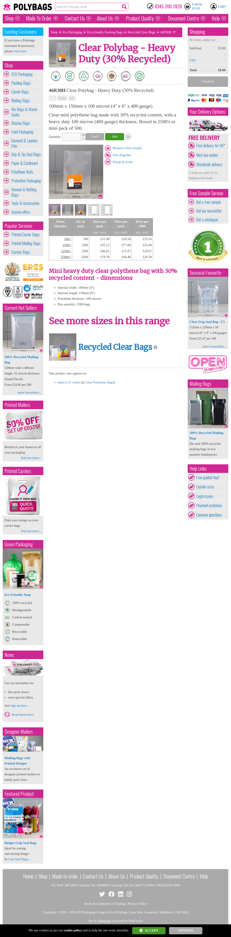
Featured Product (19, 793)
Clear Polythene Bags (99, 382)
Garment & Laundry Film (24, 143)
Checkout (207, 81)
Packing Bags (21, 83)
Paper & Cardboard (24, 163)
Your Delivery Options (207, 111)
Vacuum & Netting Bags (24, 192)
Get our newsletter (209, 210)
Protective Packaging (26, 180)
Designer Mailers (19, 731)
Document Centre (179, 876)
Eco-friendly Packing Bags (105, 32)
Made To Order (39, 18)
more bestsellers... (30, 392)
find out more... (31, 458)
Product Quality (144, 876)
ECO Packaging (22, 74)
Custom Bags (20, 252)
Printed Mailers (17, 404)
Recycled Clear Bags (141, 32)
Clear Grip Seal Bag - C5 (207, 322)
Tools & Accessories (25, 203)
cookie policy (73, 930)
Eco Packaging (72, 32)
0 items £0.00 (197, 6)
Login (222, 6)
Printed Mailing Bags (26, 243)
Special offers (20, 212)
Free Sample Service (206, 193)
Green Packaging (19, 544)
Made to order (65, 876)
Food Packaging (22, 131)
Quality (140, 18)
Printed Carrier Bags (25, 234)
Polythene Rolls (22, 172)
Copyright (49, 912)
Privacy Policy (137, 903)
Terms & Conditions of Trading (105, 903)
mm (71, 98)
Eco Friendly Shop (18, 595)
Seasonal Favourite (205, 272)
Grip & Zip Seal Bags (26, 154)
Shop (9, 18)
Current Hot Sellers (21, 307)
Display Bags (20, 123)
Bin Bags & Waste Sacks (24, 112)
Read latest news (23, 714)
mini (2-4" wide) (69, 382)
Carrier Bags (20, 91)
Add (114, 136)
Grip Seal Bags (18, 859)
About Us (105, 18)
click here (20, 51)
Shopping (197, 31)
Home (28, 876)
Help (216, 18)
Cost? (95, 136)
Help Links (198, 468)
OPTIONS (185, 930)
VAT (192, 60)
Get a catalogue (207, 219)
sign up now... (19, 705)
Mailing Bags (20, 100)
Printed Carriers (18, 470)
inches (62, 98)
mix (52, 98)
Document (183, 18)
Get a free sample (208, 202)
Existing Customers (21, 31)
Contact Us (75, 18)
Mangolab (104, 921)
